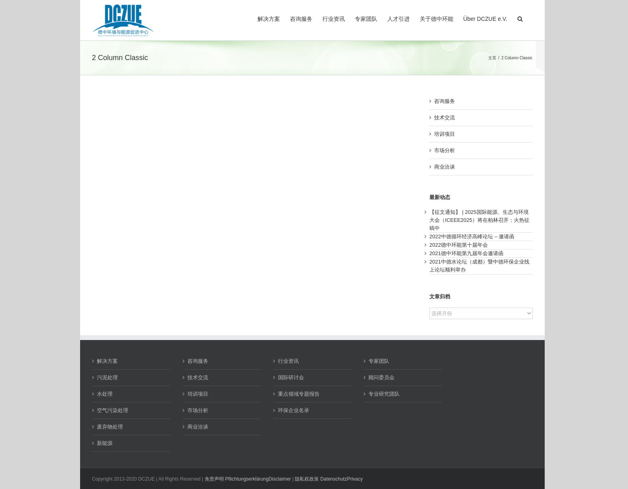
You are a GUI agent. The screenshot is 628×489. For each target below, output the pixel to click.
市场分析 (444, 150)
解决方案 (107, 361)
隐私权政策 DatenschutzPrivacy (328, 479)
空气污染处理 (112, 410)
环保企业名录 (293, 410)
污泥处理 (107, 377)
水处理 (105, 394)
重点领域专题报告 (299, 394)
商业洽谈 (444, 167)
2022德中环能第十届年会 (458, 245)
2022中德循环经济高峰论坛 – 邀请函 (471, 236)
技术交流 (444, 118)
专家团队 (378, 361)
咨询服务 (444, 101)
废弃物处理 (110, 427)
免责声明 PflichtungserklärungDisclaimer (248, 479)
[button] (520, 18)
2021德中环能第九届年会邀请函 (466, 253)
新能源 (105, 443)
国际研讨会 (291, 377)
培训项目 (444, 134)
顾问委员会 (381, 377)
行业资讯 (288, 361)
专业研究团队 (384, 394)
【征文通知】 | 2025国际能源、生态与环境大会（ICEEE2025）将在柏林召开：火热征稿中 (479, 220)
